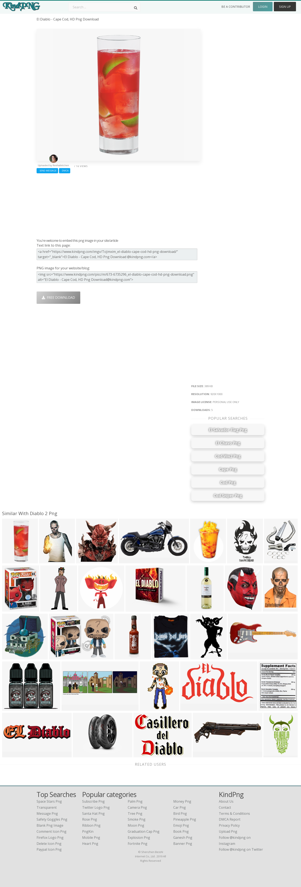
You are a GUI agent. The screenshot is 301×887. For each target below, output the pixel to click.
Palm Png (135, 801)
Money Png (182, 801)
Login (262, 7)
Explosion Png (139, 837)
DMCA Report (229, 819)
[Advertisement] (119, 205)
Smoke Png (136, 819)
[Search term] (104, 7)
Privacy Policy (229, 825)
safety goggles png (52, 819)
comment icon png (51, 831)
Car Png (179, 807)
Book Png (181, 831)
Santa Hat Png (93, 813)
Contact (225, 807)
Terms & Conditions (234, 813)
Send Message (47, 170)
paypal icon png (49, 849)
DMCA (65, 170)
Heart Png (90, 843)
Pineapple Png (184, 819)
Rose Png (89, 819)
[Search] (135, 8)
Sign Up (285, 7)
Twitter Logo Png (96, 807)
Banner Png (182, 843)
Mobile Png (91, 837)
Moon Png (136, 825)
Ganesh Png (182, 837)
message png (47, 813)
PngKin (87, 831)
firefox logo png (50, 837)
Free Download (58, 297)
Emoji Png (181, 825)
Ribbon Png (91, 825)
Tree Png (135, 813)
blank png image (50, 825)
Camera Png (137, 807)
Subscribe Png (93, 801)
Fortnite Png (137, 843)
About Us (226, 801)
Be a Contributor (235, 7)
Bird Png (180, 813)
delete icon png (49, 843)
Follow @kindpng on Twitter (241, 849)
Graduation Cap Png (143, 831)
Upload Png (228, 831)
